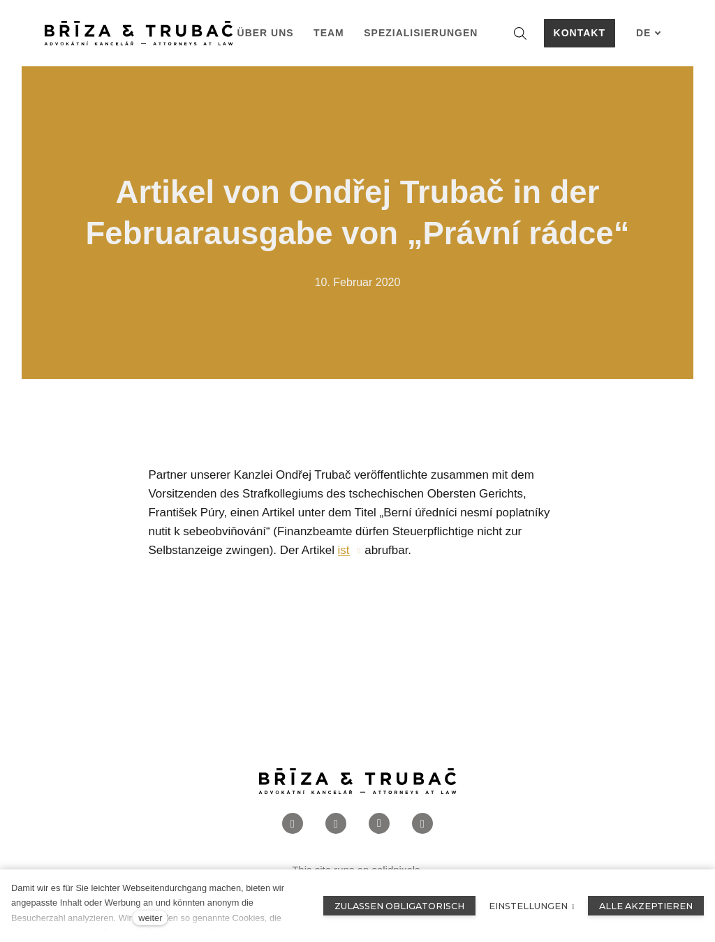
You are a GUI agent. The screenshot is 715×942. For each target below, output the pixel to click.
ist (344, 555)
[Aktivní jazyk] (648, 33)
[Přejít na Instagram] (335, 828)
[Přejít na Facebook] (292, 828)
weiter (150, 918)
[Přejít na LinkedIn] (379, 828)
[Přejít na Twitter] (422, 828)
